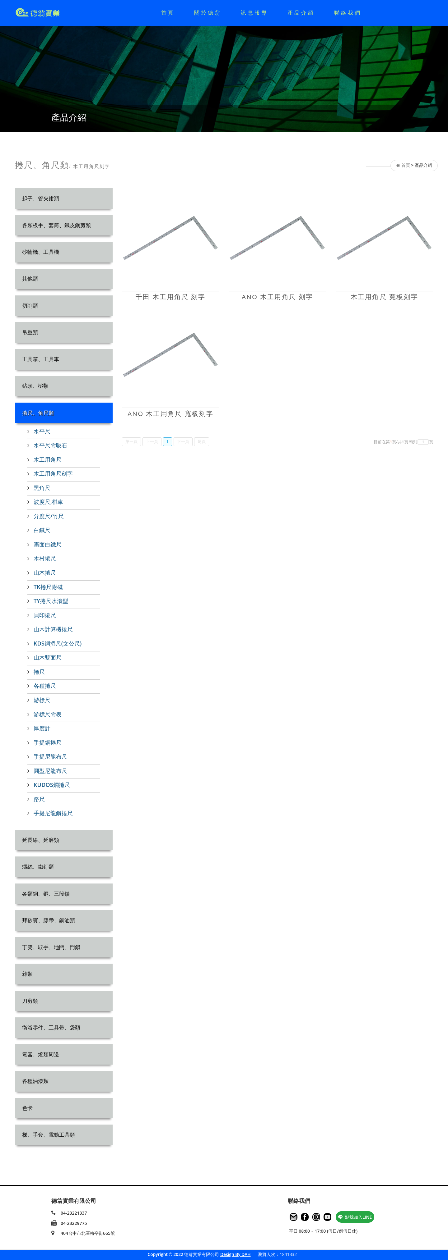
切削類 (30, 305)
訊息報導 (254, 12)
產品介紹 (301, 12)
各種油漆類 (35, 1080)
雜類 (27, 973)
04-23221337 (74, 1213)
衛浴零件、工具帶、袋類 (51, 1027)
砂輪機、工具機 (40, 251)
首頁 (168, 12)
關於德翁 (208, 12)
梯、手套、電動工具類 (48, 1134)
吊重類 (30, 332)
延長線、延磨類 (40, 839)
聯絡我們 (348, 12)
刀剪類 (30, 1000)
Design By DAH (235, 1254)
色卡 (27, 1108)
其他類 (30, 278)
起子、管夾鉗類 (40, 198)
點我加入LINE (355, 1217)
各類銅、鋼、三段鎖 (46, 893)
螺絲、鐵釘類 (38, 866)
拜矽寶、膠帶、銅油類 (48, 920)
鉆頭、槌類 (35, 385)
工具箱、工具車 (40, 359)
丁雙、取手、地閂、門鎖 (51, 947)
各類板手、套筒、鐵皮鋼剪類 (56, 225)
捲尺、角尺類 (38, 412)
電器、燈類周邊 (40, 1054)
